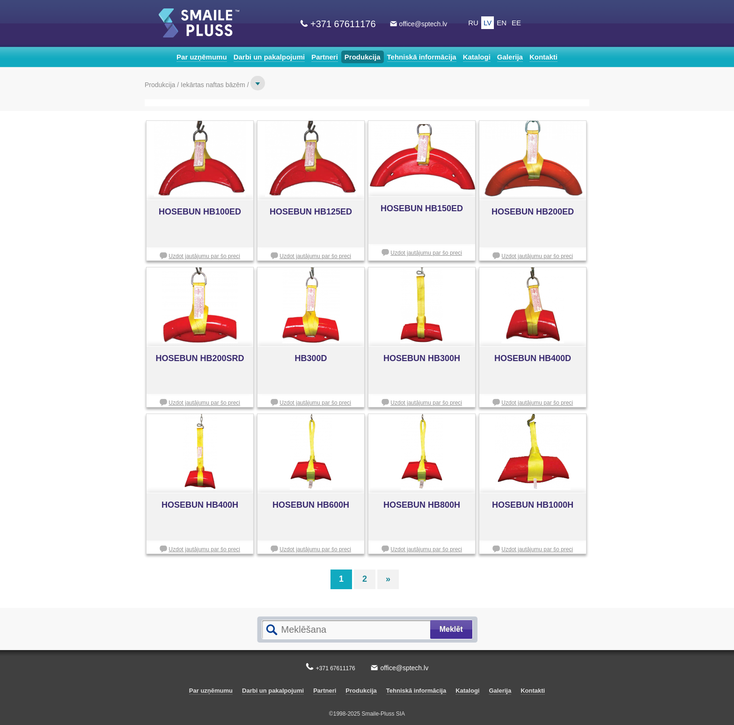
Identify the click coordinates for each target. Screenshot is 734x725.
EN (501, 23)
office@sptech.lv (423, 24)
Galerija (510, 57)
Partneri (324, 57)
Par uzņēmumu (201, 57)
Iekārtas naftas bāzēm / (215, 85)
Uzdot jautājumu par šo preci (204, 256)
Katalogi (477, 57)
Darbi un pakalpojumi (269, 57)
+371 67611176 (343, 24)
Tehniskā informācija (421, 57)
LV (488, 23)
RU (473, 23)
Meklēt (451, 629)
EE (516, 23)
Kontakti (543, 57)
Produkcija (363, 57)
